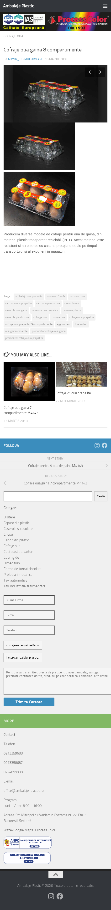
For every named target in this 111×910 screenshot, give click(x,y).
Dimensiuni (12, 563)
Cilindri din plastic (16, 540)
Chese (8, 534)
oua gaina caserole (16, 331)
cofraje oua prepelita (81, 317)
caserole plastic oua (17, 317)
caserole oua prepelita (45, 310)
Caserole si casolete (18, 529)
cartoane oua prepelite (18, 303)
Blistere (9, 517)
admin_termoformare (25, 59)
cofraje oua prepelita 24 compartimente (29, 324)
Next (100, 72)
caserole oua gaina (16, 310)
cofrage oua (40, 317)
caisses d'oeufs (56, 296)
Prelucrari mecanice (18, 574)
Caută (101, 496)
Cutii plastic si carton (18, 551)
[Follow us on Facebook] (104, 445)
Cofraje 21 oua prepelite (73, 393)
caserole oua (71, 303)
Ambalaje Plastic (18, 6)
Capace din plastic (16, 523)
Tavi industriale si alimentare (25, 586)
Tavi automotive (15, 580)
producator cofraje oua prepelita (24, 338)
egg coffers (63, 324)
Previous (90, 72)
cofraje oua (58, 317)
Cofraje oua (13, 36)
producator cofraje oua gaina (49, 331)
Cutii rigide (11, 557)
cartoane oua (77, 296)
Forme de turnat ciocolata (22, 569)
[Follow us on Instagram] (97, 445)
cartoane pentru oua (48, 303)
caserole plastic (72, 310)
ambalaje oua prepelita (28, 296)
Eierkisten (81, 324)
